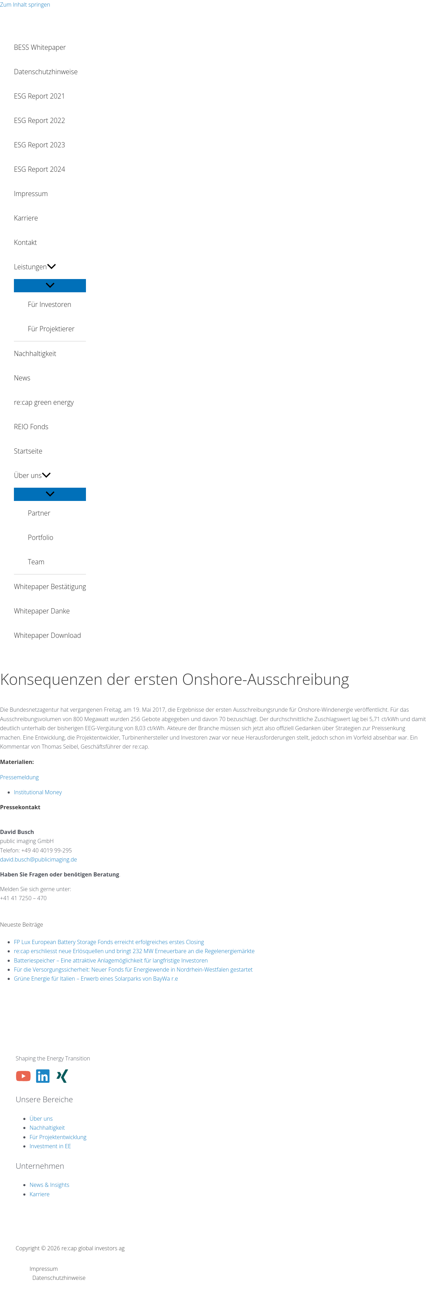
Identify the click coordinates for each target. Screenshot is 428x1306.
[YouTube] (23, 1081)
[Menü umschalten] (50, 285)
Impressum (31, 193)
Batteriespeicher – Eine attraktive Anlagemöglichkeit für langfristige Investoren (111, 960)
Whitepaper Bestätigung (50, 586)
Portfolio (40, 537)
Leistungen (35, 267)
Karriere (26, 218)
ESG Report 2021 (39, 96)
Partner (39, 513)
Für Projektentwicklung (58, 1137)
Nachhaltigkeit (35, 353)
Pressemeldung (19, 777)
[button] (51, 267)
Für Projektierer (51, 328)
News (22, 377)
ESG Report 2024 (39, 169)
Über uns (32, 475)
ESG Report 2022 (39, 120)
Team (36, 561)
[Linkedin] (42, 1081)
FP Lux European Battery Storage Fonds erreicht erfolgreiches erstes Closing (109, 942)
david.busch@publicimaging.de (38, 859)
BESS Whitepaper (40, 47)
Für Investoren (49, 304)
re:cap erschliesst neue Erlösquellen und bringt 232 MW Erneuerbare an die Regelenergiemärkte (134, 951)
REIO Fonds (31, 426)
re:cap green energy (44, 402)
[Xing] (62, 1081)
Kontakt (25, 242)
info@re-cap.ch (19, 907)
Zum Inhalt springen (25, 4)
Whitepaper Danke (42, 611)
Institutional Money (38, 792)
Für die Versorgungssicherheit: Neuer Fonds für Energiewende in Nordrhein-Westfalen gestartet (133, 969)
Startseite (28, 451)
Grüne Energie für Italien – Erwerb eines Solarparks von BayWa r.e (96, 978)
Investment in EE (50, 1146)
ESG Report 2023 (39, 144)
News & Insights (49, 1185)
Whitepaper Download (47, 635)
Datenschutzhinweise (46, 71)
